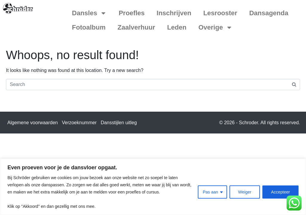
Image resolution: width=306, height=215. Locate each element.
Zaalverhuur (136, 27)
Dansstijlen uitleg (119, 122)
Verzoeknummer (79, 122)
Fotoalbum (88, 27)
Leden (176, 27)
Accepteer (280, 192)
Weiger (244, 192)
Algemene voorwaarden (32, 122)
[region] (153, 187)
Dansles (89, 13)
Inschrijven (174, 13)
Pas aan (210, 192)
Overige (215, 27)
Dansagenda (268, 13)
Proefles (132, 13)
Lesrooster (220, 13)
